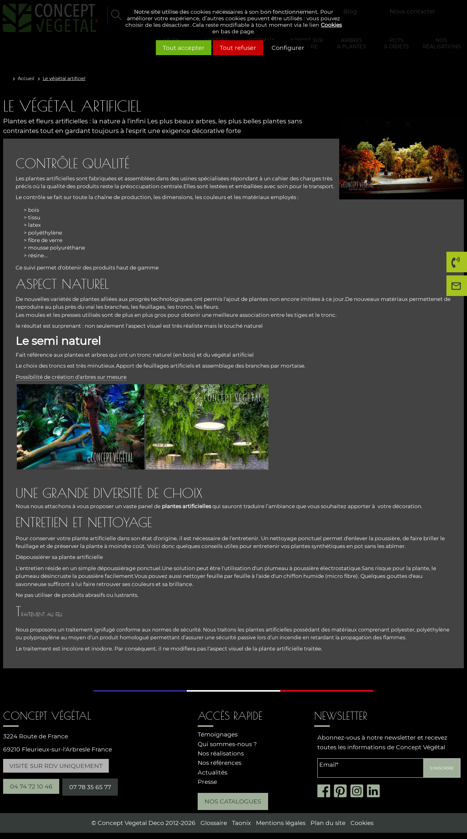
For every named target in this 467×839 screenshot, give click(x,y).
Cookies (331, 24)
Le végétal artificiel (64, 78)
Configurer (288, 47)
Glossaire (213, 823)
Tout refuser (238, 47)
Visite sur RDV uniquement (56, 766)
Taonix (241, 823)
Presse (207, 781)
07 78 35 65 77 (90, 787)
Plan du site (328, 823)
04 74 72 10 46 (455, 264)
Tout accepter (184, 47)
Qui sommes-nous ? (227, 744)
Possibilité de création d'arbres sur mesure (71, 377)
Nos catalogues (233, 801)
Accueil (26, 78)
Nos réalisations (221, 753)
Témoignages (218, 734)
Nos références (219, 762)
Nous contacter (458, 288)
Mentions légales (281, 823)
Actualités (212, 772)
